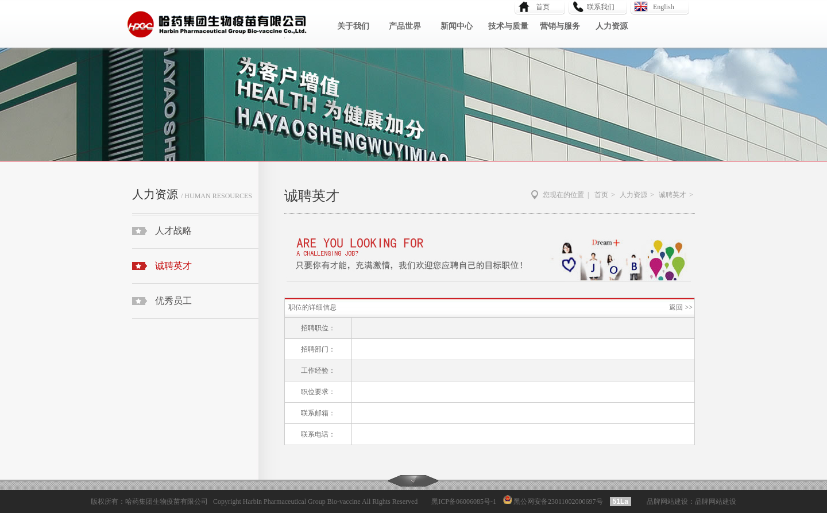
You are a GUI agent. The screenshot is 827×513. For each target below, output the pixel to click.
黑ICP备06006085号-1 (463, 501)
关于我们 (353, 26)
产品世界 (405, 26)
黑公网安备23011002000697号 (557, 501)
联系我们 (601, 7)
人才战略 (173, 231)
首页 (539, 7)
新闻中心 (456, 26)
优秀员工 (173, 301)
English (663, 7)
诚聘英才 (173, 266)
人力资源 (612, 26)
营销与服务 (560, 26)
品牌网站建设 (667, 501)
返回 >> (681, 307)
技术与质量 (508, 26)
